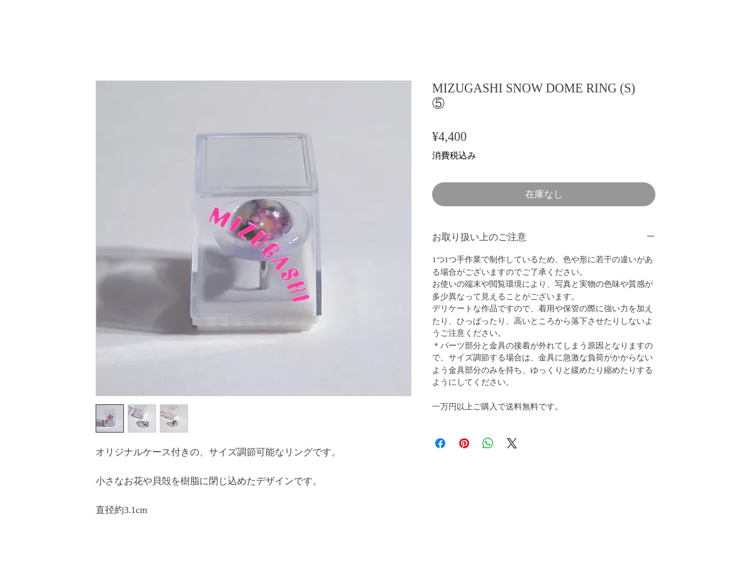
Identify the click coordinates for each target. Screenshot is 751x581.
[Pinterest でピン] (464, 443)
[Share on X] (512, 443)
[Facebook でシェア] (440, 443)
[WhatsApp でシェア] (488, 443)
